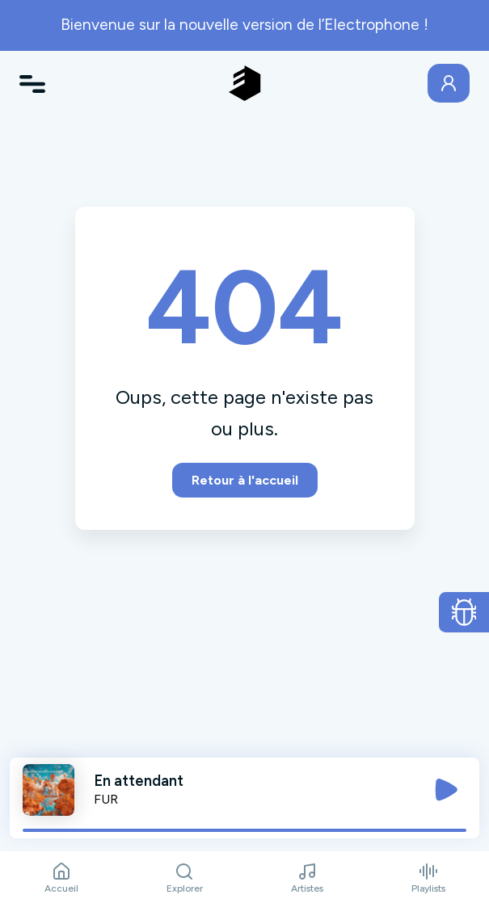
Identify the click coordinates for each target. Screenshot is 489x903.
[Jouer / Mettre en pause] (446, 790)
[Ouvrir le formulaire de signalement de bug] (464, 612)
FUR (106, 799)
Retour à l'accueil (245, 480)
